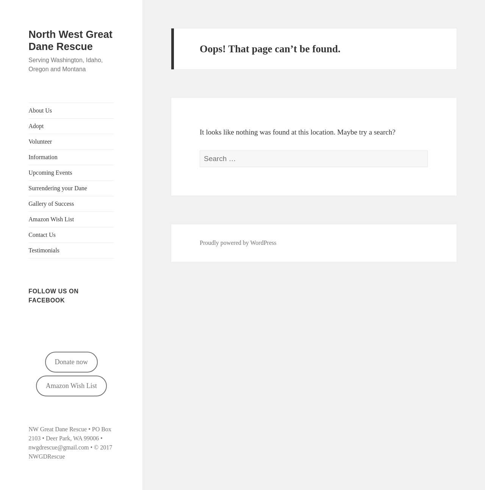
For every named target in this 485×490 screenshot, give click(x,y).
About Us (40, 110)
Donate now (71, 362)
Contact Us (42, 235)
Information (42, 157)
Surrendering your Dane (57, 188)
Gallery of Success (51, 203)
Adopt (36, 126)
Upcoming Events (50, 172)
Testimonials (43, 250)
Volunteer (40, 141)
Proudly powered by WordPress (238, 243)
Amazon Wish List (51, 219)
